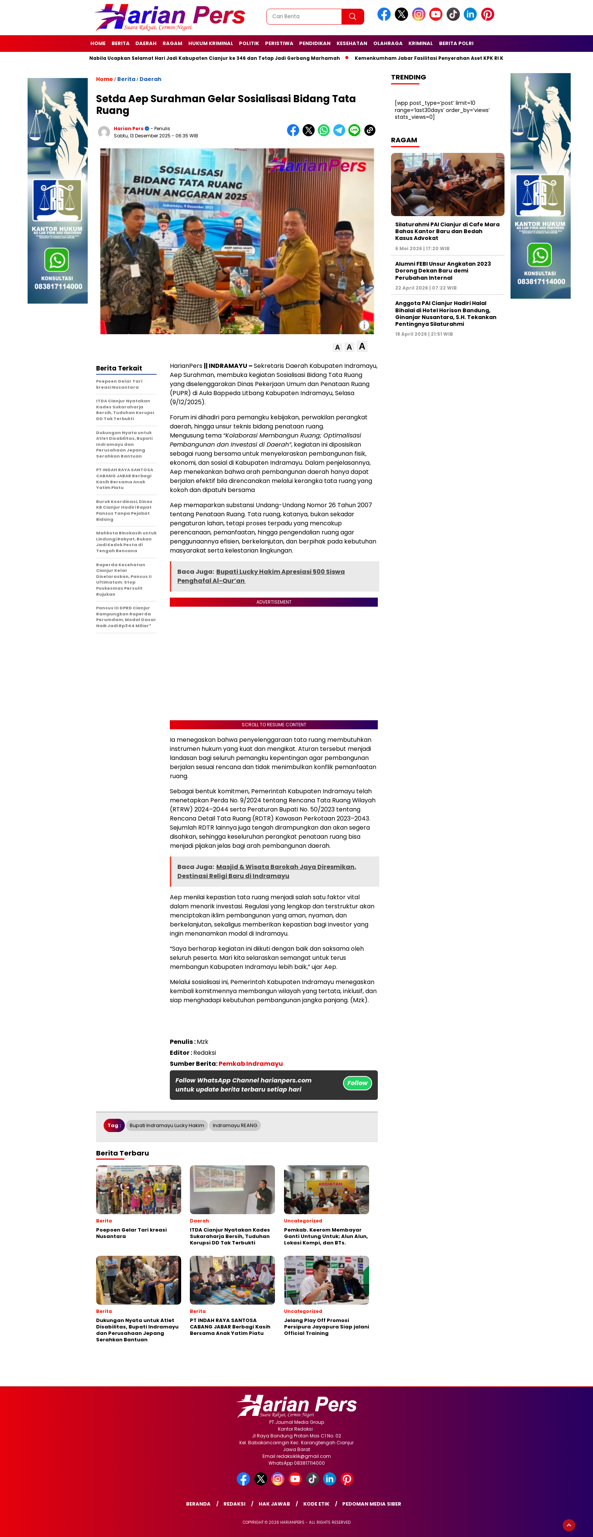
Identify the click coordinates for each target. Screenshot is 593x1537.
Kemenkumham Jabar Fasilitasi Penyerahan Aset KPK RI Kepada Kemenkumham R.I (466, 58)
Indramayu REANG (235, 1125)
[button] (337, 347)
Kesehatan (352, 43)
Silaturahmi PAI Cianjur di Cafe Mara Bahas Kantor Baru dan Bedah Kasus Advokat (447, 231)
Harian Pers (128, 128)
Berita (121, 43)
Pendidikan (315, 43)
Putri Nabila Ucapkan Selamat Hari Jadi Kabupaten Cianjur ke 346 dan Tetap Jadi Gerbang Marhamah (211, 58)
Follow (358, 1083)
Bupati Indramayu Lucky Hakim (167, 1125)
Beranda (198, 1503)
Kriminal (420, 43)
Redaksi (234, 1503)
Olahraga (388, 43)
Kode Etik (316, 1503)
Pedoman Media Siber (371, 1503)
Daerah (146, 43)
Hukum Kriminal (210, 43)
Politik (249, 43)
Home (98, 43)
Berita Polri (456, 43)
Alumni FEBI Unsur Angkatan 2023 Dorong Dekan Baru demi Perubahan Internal (443, 270)
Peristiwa (279, 43)
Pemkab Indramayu (251, 1063)
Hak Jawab (274, 1503)
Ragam (172, 43)
